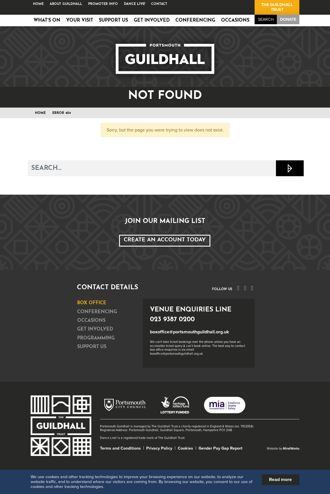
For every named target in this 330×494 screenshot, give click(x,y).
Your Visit (79, 20)
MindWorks (291, 448)
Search (266, 19)
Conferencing (195, 20)
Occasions (235, 20)
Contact (159, 4)
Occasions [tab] (91, 320)
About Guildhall (66, 4)
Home (38, 4)
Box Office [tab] (91, 303)
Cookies (185, 448)
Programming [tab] (96, 338)
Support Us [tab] (91, 347)
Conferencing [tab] (97, 312)
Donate (288, 19)
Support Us (113, 20)
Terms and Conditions (120, 448)
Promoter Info (103, 4)
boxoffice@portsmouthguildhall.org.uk (189, 332)
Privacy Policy (159, 448)
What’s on (47, 20)
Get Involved (152, 20)
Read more (280, 479)
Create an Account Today (165, 240)
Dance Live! (134, 4)
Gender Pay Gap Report (220, 448)
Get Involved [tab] (95, 329)
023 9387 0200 (172, 319)
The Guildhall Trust (277, 7)
